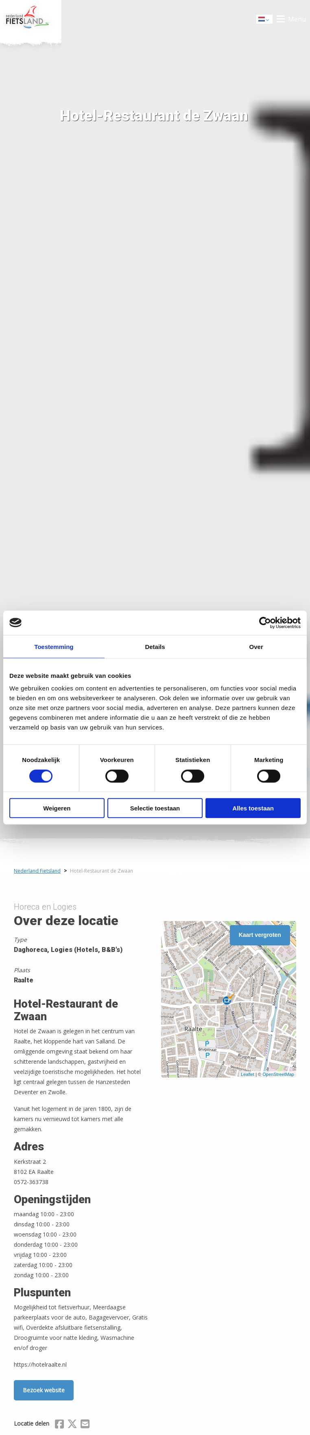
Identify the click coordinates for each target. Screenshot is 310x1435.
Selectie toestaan (155, 808)
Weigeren (56, 808)
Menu (297, 19)
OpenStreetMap (278, 1074)
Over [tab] (256, 646)
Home (30, 19)
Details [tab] (155, 646)
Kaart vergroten (260, 935)
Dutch (264, 20)
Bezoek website (44, 1390)
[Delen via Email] (85, 1425)
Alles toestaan (253, 808)
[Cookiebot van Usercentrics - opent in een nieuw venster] (265, 622)
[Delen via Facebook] (59, 1425)
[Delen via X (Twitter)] (72, 1425)
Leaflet (247, 1074)
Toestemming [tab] (53, 646)
